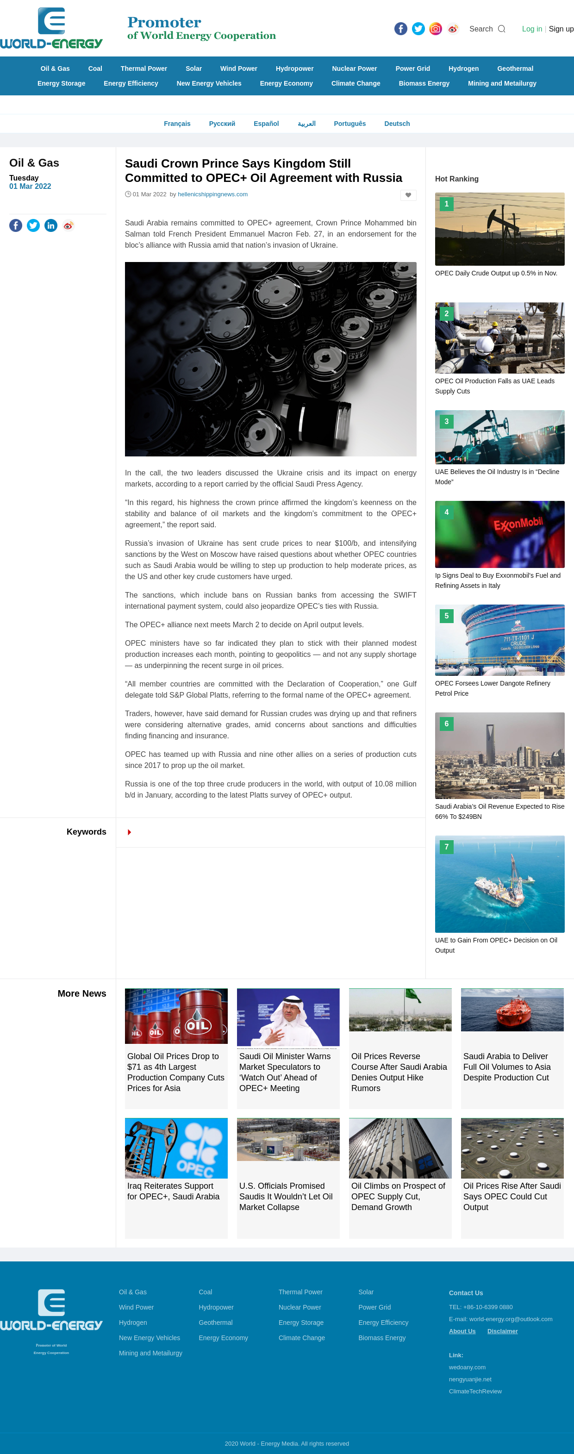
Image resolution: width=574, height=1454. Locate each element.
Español (266, 123)
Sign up (561, 29)
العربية (307, 123)
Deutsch (397, 123)
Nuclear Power (354, 68)
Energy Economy (286, 83)
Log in (532, 29)
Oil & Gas (55, 68)
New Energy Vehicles (209, 83)
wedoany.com (467, 1367)
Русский (222, 123)
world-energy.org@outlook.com (511, 1319)
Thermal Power (144, 68)
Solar (194, 68)
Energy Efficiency (131, 83)
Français (177, 123)
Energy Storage (61, 83)
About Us (462, 1331)
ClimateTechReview (475, 1391)
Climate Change (356, 83)
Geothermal (515, 68)
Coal (95, 68)
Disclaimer (502, 1331)
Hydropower (295, 68)
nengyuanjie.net (470, 1379)
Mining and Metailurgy (502, 83)
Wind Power (238, 68)
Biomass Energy (424, 83)
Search (481, 29)
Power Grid (413, 68)
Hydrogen (464, 68)
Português (350, 123)
